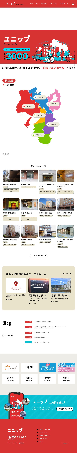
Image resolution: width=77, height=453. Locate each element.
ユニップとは (53, 3)
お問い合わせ (64, 3)
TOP (31, 3)
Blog (41, 441)
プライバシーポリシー (13, 443)
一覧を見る (65, 273)
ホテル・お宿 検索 (41, 3)
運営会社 (22, 443)
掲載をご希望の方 (64, 409)
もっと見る (7, 335)
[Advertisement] (38, 18)
